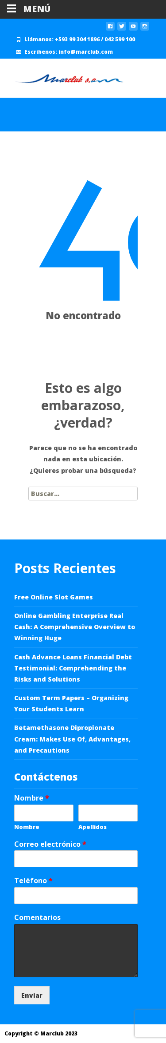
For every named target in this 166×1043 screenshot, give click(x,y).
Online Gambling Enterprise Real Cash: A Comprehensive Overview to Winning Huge (74, 626)
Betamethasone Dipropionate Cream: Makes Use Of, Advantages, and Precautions (72, 738)
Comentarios (37, 917)
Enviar (31, 995)
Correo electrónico (50, 844)
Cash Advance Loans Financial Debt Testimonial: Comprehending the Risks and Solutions (73, 668)
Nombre (31, 798)
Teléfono (33, 880)
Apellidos (92, 827)
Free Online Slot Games (53, 597)
